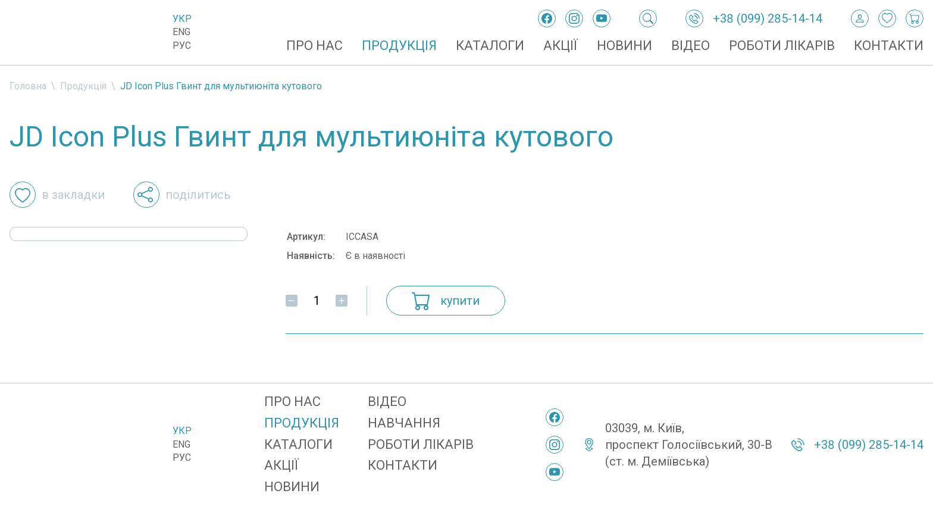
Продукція (399, 45)
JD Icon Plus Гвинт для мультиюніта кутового (221, 86)
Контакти (888, 45)
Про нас (314, 45)
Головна (28, 86)
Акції (560, 45)
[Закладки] (887, 18)
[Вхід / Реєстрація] (860, 18)
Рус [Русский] (182, 45)
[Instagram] (574, 18)
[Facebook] (547, 18)
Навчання (404, 423)
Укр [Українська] (182, 18)
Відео (690, 45)
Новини (624, 45)
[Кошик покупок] (914, 18)
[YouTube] (601, 18)
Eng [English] (181, 32)
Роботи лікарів (782, 45)
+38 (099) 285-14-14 (767, 18)
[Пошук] (648, 18)
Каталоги (490, 45)
